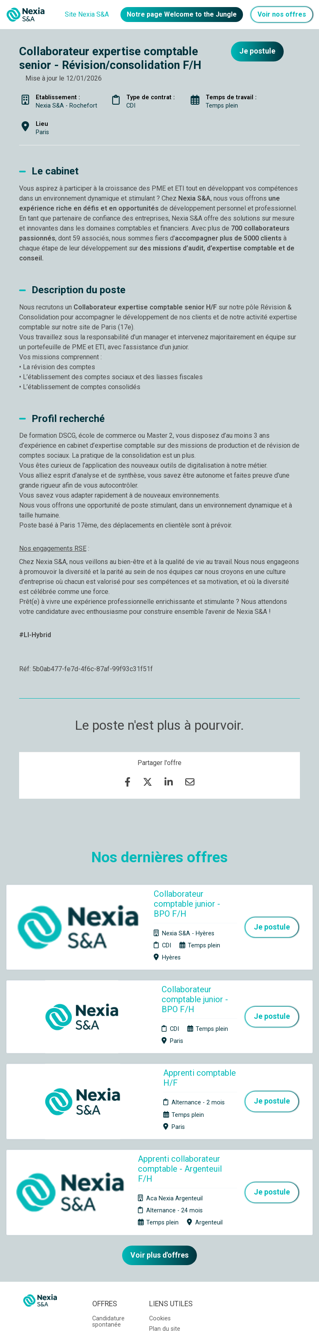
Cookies (160, 1198)
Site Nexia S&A (87, 14)
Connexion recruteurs (163, 1221)
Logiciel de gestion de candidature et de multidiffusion (160, 1317)
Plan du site (164, 1208)
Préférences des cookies (165, 1237)
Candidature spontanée (108, 1201)
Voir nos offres (282, 14)
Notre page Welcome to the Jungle (182, 14)
